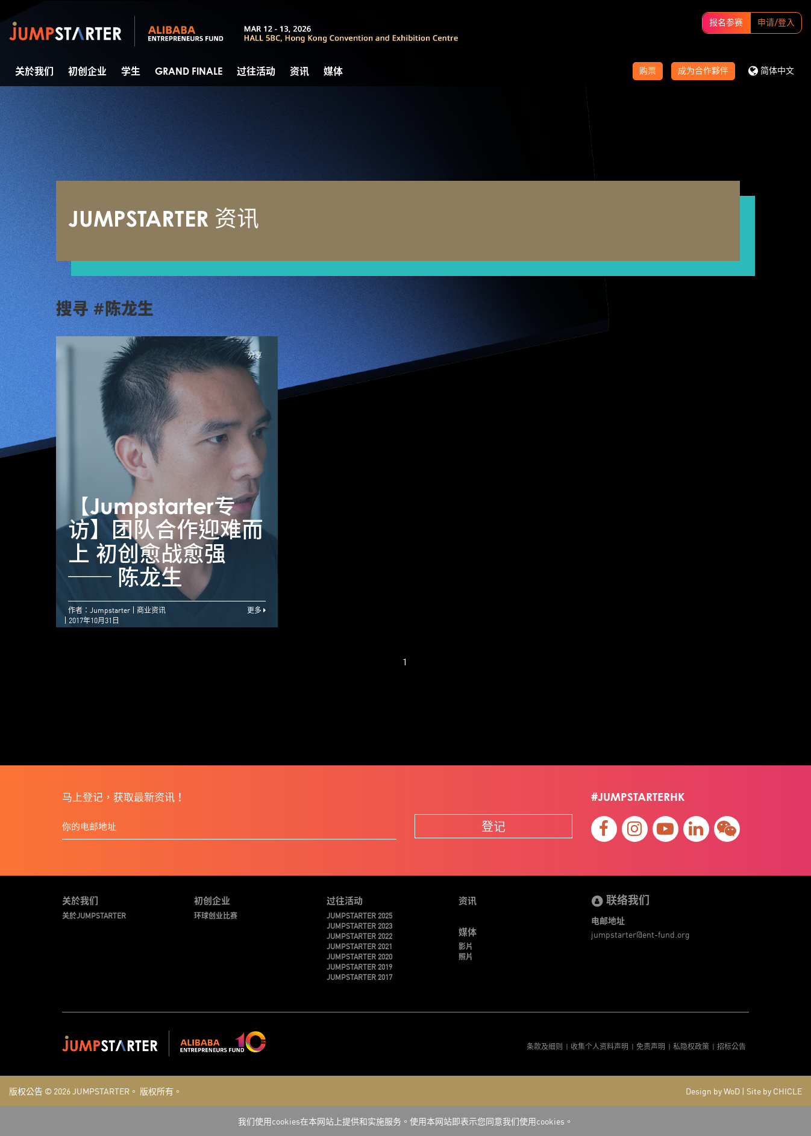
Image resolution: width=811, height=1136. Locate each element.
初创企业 (87, 72)
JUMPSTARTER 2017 (359, 976)
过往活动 (256, 72)
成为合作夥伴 (703, 71)
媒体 (333, 72)
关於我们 (34, 72)
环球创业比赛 (215, 915)
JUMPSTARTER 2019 (359, 966)
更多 (256, 609)
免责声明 (650, 1046)
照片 (466, 956)
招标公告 (731, 1046)
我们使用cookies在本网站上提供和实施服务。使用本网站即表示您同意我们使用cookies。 (405, 1121)
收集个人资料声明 (599, 1046)
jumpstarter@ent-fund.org (640, 934)
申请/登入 (776, 23)
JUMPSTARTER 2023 (359, 925)
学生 (130, 72)
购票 (647, 71)
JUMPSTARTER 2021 (359, 946)
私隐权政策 (691, 1046)
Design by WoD (713, 1091)
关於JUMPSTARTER (94, 915)
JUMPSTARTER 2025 (359, 915)
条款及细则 (545, 1046)
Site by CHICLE (774, 1091)
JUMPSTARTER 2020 (359, 956)
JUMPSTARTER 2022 (359, 935)
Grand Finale (188, 72)
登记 (493, 826)
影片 (466, 946)
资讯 (299, 72)
